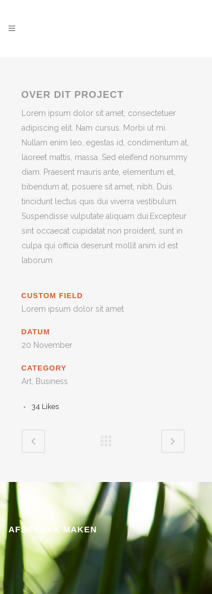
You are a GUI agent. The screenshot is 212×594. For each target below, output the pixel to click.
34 (45, 406)
